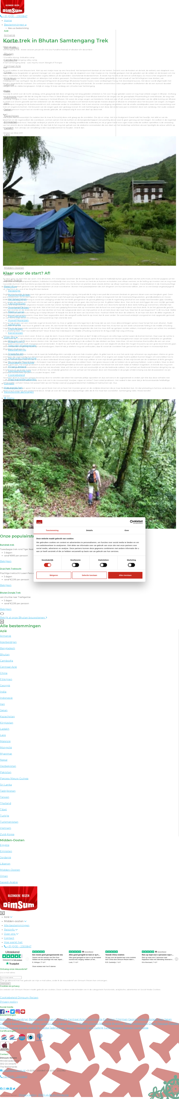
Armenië (9, 35)
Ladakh (4, 728)
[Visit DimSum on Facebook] (2, 1011)
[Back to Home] (12, 6)
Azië (6, 917)
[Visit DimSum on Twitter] (14, 1088)
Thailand (5, 803)
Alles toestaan (125, 575)
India (3, 691)
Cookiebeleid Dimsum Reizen (19, 997)
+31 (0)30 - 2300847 (13, 16)
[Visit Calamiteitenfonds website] (31, 1037)
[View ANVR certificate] (22, 1037)
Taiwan (4, 797)
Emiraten (6, 851)
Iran (2, 704)
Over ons (10, 933)
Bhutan (5, 654)
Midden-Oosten (14, 267)
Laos (3, 735)
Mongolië (6, 747)
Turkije (4, 815)
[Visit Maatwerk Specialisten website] (4, 1046)
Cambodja (6, 660)
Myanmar (6, 753)
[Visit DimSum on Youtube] (8, 1088)
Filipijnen (6, 679)
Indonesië (6, 697)
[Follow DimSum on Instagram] (18, 1011)
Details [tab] (89, 530)
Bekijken (5, 561)
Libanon (5, 863)
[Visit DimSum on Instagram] (4, 1088)
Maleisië (5, 741)
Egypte (4, 845)
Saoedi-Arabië (9, 882)
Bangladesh (7, 648)
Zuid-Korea (7, 834)
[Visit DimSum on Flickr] (11, 1088)
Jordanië (5, 857)
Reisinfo (9, 929)
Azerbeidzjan (8, 642)
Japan (4, 710)
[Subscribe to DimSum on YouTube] (23, 1011)
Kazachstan (7, 716)
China (3, 673)
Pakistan (5, 772)
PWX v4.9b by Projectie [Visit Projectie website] (53, 1094)
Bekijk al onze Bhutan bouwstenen (23, 617)
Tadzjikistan (8, 790)
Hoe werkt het (13, 942)
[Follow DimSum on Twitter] (13, 1011)
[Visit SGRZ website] (13, 1037)
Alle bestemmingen (16, 925)
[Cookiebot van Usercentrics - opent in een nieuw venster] (132, 522)
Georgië (5, 685)
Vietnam (5, 828)
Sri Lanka (6, 784)
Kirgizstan (6, 722)
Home (8, 20)
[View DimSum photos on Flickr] (7, 1011)
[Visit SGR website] (4, 1037)
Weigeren (54, 575)
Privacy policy (9, 1001)
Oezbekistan (8, 766)
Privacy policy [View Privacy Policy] (28, 1094)
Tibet (3, 809)
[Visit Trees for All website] (40, 1037)
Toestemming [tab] (52, 530)
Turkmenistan (9, 821)
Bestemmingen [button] (15, 24)
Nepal (3, 759)
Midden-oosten (14, 921)
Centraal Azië (8, 666)
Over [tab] (127, 530)
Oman (4, 876)
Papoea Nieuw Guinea (14, 778)
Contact (9, 938)
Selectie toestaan (89, 575)
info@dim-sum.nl (12, 1070)
